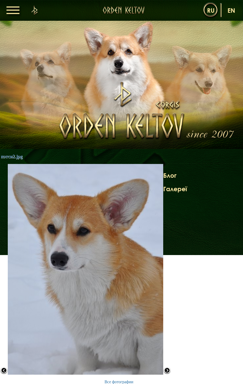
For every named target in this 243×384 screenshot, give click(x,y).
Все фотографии (118, 382)
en (231, 10)
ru (211, 10)
